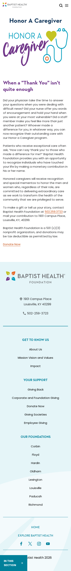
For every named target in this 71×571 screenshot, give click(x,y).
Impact (35, 366)
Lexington (35, 480)
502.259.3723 (54, 212)
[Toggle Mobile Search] (61, 5)
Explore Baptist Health (35, 535)
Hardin (35, 463)
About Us (35, 349)
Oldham (35, 471)
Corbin (35, 446)
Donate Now (11, 244)
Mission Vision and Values (35, 358)
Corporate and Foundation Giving (35, 398)
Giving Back (36, 389)
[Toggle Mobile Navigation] (66, 5)
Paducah (35, 496)
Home (35, 527)
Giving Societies (35, 414)
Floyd (35, 455)
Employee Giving (35, 423)
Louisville (35, 488)
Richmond (36, 505)
